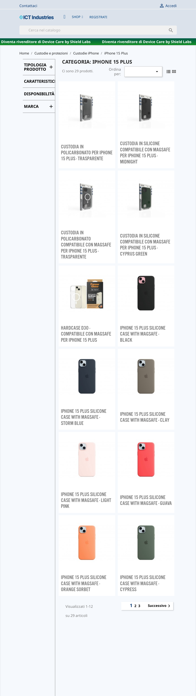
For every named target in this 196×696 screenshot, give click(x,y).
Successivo (160, 606)
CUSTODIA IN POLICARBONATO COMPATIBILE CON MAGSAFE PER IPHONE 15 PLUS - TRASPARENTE (86, 244)
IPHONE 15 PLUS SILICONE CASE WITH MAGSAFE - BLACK (142, 334)
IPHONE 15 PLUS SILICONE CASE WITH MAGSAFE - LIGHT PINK (86, 500)
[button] (77, 17)
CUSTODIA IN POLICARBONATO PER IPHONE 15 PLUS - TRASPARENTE (86, 152)
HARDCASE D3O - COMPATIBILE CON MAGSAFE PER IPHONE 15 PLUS (86, 334)
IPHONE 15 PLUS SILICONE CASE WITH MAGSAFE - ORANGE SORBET (83, 583)
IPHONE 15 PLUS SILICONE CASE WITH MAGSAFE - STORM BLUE (83, 417)
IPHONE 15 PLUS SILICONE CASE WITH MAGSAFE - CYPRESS (142, 583)
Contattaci (28, 5)
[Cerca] (98, 30)
